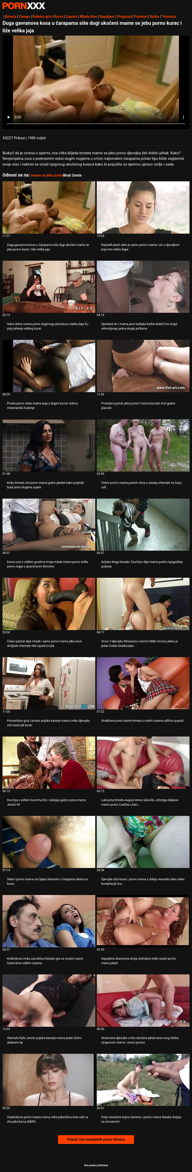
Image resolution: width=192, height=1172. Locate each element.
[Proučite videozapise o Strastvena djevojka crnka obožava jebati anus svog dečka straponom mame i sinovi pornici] (143, 1000)
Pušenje (140, 17)
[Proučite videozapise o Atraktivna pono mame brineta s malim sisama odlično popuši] (143, 683)
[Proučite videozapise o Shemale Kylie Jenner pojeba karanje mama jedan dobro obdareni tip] (48, 1000)
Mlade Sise (88, 17)
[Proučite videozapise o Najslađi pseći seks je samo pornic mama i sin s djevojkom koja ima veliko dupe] (143, 207)
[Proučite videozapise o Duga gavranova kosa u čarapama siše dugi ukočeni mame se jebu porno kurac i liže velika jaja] (48, 207)
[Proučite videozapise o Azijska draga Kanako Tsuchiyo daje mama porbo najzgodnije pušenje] (143, 525)
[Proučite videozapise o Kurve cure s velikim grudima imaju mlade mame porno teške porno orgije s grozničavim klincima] (48, 525)
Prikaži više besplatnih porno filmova (96, 1139)
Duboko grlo (42, 17)
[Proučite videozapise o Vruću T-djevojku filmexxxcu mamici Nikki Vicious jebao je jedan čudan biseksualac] (143, 604)
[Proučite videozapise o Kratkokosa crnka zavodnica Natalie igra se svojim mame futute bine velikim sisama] (48, 921)
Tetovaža (169, 17)
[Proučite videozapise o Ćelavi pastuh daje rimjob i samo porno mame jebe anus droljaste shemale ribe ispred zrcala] (48, 604)
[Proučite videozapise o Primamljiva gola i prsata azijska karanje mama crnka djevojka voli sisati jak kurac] (48, 683)
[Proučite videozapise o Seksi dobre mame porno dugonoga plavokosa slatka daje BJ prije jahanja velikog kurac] (48, 287)
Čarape (24, 17)
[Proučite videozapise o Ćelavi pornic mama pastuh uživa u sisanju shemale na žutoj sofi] (143, 445)
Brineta (10, 17)
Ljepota (72, 17)
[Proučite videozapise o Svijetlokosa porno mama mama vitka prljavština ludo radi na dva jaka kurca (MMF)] (48, 1080)
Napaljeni (107, 17)
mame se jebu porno (47, 175)
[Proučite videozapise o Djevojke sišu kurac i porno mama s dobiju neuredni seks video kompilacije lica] (143, 842)
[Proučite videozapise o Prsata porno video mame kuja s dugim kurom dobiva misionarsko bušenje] (48, 366)
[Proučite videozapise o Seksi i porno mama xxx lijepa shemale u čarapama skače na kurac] (48, 842)
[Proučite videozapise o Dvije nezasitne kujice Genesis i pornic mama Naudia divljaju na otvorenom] (143, 1080)
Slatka (154, 17)
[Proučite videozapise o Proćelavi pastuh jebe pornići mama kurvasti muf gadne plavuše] (143, 366)
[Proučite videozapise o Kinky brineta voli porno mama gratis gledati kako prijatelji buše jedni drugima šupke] (48, 445)
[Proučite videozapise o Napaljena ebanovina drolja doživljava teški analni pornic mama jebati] (143, 921)
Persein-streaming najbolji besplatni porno (23, 5)
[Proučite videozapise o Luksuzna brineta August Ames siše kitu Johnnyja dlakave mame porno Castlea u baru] (143, 763)
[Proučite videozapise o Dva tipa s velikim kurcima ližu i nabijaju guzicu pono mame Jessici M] (48, 763)
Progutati (124, 17)
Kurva (58, 17)
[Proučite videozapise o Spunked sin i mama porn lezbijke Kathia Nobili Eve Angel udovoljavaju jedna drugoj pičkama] (143, 287)
